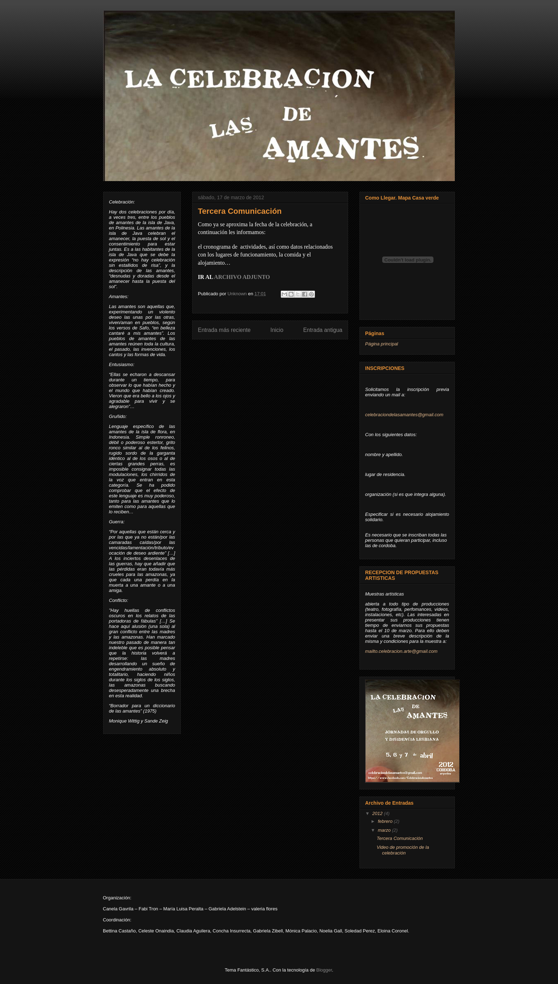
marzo (385, 830)
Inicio (276, 330)
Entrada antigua (322, 330)
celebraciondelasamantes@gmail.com (404, 414)
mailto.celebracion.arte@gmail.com (401, 651)
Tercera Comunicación (400, 838)
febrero (386, 821)
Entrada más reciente (224, 330)
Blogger (324, 970)
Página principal (381, 343)
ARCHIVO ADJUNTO (242, 277)
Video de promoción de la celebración (403, 850)
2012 (378, 813)
